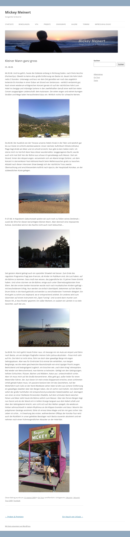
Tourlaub (16, 501)
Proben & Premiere (14, 516)
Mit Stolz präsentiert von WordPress (17, 526)
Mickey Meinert (18, 12)
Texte (96, 80)
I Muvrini (69, 497)
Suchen (97, 60)
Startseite (9, 24)
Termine (86, 24)
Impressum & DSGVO (103, 24)
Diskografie (61, 24)
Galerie (74, 24)
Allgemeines (98, 74)
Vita (36, 24)
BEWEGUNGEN (24, 24)
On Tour (41, 497)
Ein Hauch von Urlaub (72, 516)
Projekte (47, 24)
